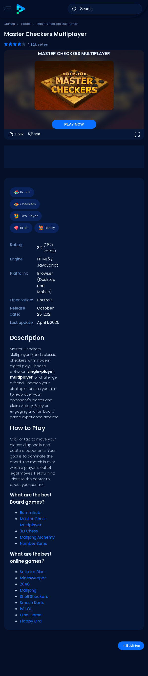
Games (9, 24)
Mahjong (28, 590)
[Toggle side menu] (6, 9)
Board (25, 24)
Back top (131, 645)
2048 (25, 584)
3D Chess (29, 531)
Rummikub (30, 512)
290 (33, 134)
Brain (20, 228)
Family (46, 228)
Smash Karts (32, 602)
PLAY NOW (74, 124)
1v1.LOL (26, 609)
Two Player (25, 216)
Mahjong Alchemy (37, 537)
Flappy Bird (31, 621)
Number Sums (33, 543)
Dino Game (31, 615)
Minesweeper (33, 578)
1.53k (15, 134)
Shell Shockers (34, 596)
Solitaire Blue (32, 572)
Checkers (24, 204)
